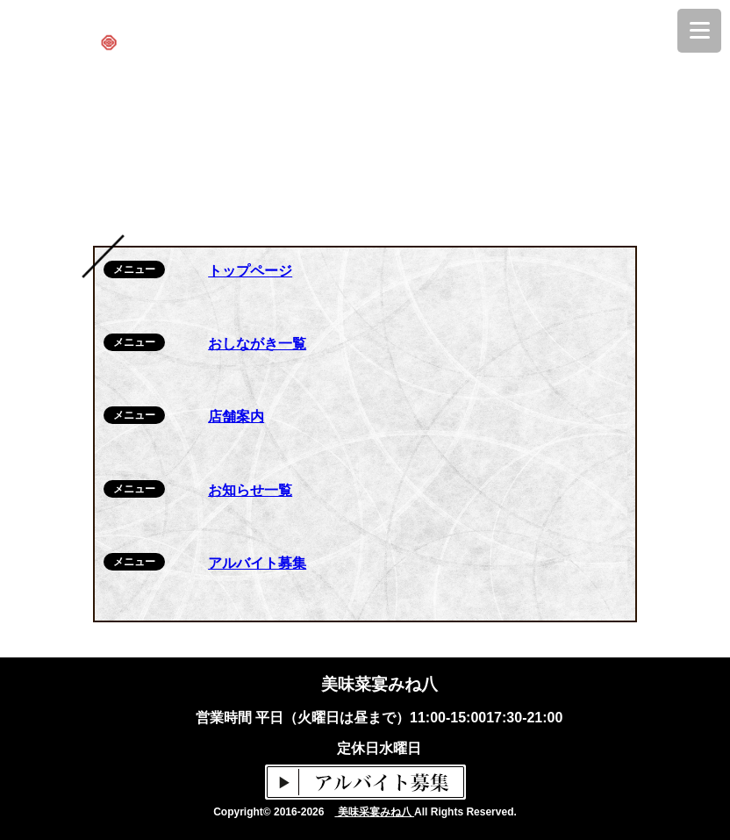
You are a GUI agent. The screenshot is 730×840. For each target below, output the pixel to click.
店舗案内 (236, 416)
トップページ (250, 270)
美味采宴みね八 (374, 812)
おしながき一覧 (257, 343)
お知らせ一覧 (250, 490)
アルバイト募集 (257, 563)
